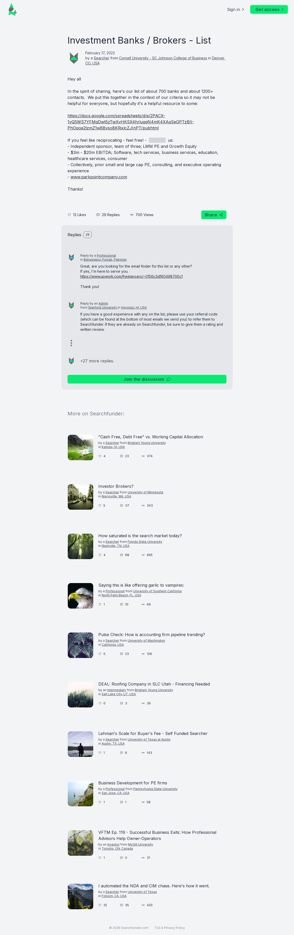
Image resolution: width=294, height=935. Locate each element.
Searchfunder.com (135, 928)
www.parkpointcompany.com (99, 176)
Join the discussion (147, 379)
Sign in (236, 9)
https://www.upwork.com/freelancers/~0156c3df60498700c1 (131, 276)
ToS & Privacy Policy (169, 928)
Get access (270, 9)
